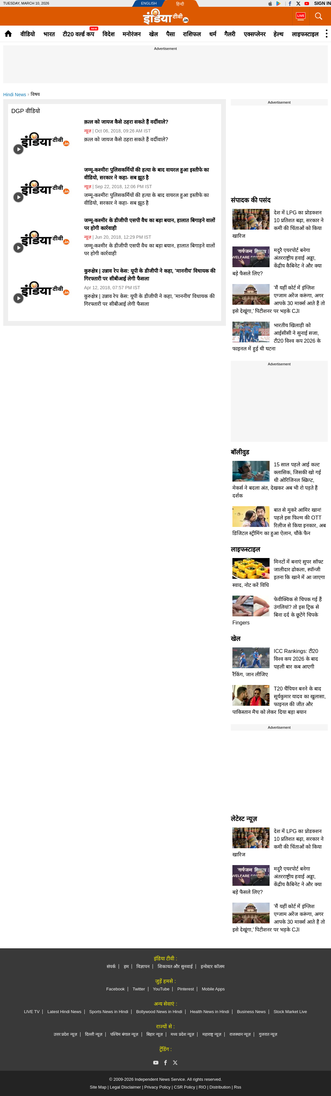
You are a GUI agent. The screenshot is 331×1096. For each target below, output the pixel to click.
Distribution (219, 1087)
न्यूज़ (87, 130)
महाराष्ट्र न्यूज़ (212, 1034)
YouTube (161, 989)
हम (126, 966)
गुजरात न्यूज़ (268, 1034)
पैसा (170, 34)
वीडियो (27, 34)
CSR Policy (184, 1087)
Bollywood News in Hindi (159, 1011)
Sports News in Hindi (108, 1011)
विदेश (108, 34)
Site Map (98, 1087)
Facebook (115, 989)
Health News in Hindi (209, 1011)
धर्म (212, 34)
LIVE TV (31, 1011)
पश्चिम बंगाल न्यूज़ (124, 1034)
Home (8, 33)
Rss (237, 1087)
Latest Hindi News (64, 1011)
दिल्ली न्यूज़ (93, 1034)
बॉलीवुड (240, 452)
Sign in (322, 3)
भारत (49, 34)
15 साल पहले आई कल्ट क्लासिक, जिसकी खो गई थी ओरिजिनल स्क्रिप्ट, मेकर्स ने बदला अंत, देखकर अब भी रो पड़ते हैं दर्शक (276, 480)
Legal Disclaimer (125, 1087)
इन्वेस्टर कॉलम (212, 966)
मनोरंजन (132, 34)
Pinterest (185, 989)
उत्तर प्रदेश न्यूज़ (65, 1034)
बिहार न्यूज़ (154, 1034)
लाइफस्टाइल (305, 34)
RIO (202, 1087)
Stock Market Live (290, 1011)
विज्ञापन (143, 966)
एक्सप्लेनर (254, 34)
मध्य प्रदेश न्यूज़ (182, 1034)
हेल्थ (278, 34)
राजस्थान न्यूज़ (240, 1034)
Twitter (139, 989)
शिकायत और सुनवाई (175, 966)
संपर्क (111, 966)
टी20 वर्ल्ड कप (78, 34)
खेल (153, 34)
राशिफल (192, 34)
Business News (251, 1011)
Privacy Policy (157, 1087)
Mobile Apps (213, 989)
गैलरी (229, 34)
